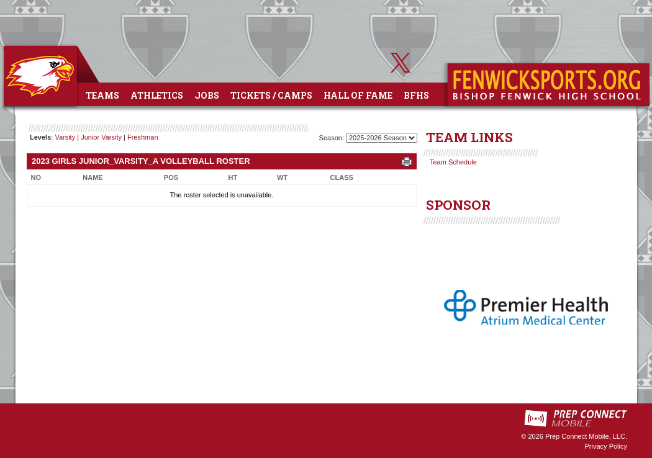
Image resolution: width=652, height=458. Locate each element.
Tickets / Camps (271, 95)
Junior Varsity (101, 137)
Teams (102, 95)
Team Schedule (453, 162)
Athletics (156, 95)
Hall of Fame (358, 95)
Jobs (206, 95)
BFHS (416, 95)
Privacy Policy (606, 446)
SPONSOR (458, 204)
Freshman (142, 137)
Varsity (65, 137)
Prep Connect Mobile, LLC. (586, 436)
